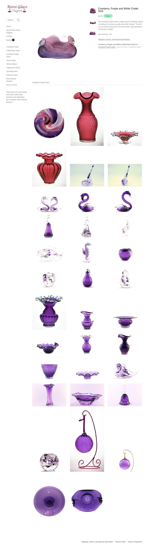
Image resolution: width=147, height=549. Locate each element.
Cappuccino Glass (13, 68)
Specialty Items (12, 71)
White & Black (11, 64)
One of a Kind (11, 85)
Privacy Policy (120, 542)
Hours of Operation (135, 542)
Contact (9, 36)
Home (8, 26)
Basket (9, 40)
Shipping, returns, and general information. (114, 39)
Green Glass (11, 60)
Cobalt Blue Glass (13, 51)
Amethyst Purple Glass (106, 47)
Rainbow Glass (12, 75)
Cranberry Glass (12, 47)
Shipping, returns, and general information (97, 542)
